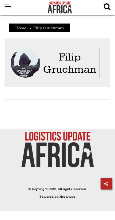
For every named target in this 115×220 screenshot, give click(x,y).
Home (20, 27)
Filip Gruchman (69, 62)
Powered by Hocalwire (57, 197)
